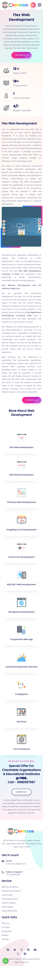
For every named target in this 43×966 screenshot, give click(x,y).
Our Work (6, 927)
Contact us (33, 400)
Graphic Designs (9, 903)
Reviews (5, 935)
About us (6, 923)
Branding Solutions (10, 899)
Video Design (7, 906)
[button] (39, 5)
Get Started (23, 55)
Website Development (11, 891)
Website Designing (10, 887)
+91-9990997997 (13, 874)
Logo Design (7, 895)
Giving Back (7, 931)
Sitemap (5, 939)
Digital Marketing (9, 910)
